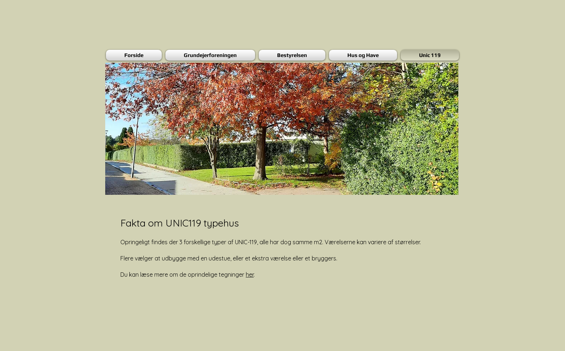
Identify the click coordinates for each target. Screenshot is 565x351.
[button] (281, 129)
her (250, 274)
